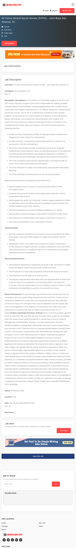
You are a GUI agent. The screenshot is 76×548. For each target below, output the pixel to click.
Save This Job (38, 456)
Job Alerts (64, 430)
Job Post (67, 11)
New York (42, 523)
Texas (41, 526)
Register (54, 11)
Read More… (9, 412)
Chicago (5, 526)
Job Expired (9, 43)
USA (5, 36)
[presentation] (20, 499)
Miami (4, 530)
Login (46, 11)
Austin (4, 523)
